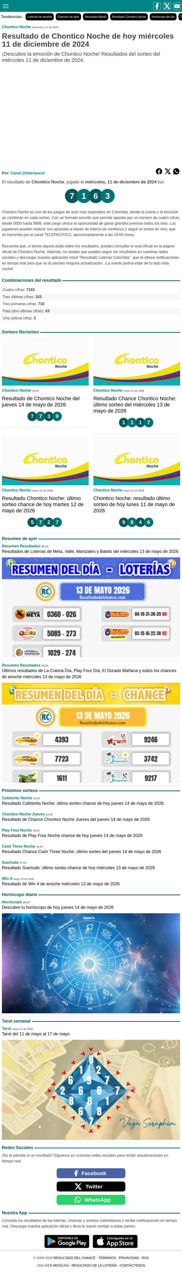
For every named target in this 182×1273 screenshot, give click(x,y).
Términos (107, 1258)
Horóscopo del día (163, 16)
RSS (145, 1258)
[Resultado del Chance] (47, 6)
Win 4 (7, 879)
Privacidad (129, 1258)
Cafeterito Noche (17, 798)
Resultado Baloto (95, 16)
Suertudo (10, 862)
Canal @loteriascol (27, 173)
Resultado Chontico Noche (129, 16)
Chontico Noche (16, 27)
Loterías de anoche (39, 16)
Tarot (6, 1029)
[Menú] (4, 5)
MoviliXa (60, 1265)
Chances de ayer (68, 16)
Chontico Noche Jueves (23, 814)
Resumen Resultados (21, 546)
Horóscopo (12, 902)
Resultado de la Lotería (94, 1265)
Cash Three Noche (18, 846)
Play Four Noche (17, 830)
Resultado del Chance (75, 1258)
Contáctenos (132, 1265)
